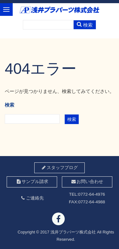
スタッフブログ (59, 167)
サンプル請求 (32, 181)
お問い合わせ (87, 181)
